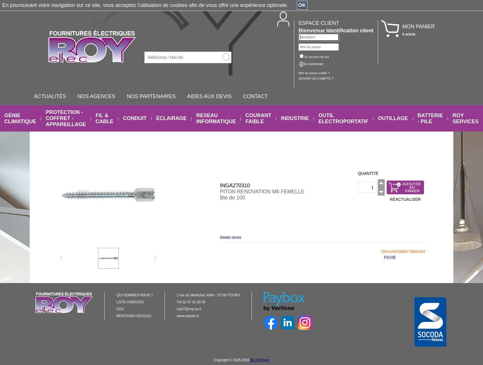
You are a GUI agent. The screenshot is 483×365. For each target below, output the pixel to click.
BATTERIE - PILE (430, 118)
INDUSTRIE (295, 118)
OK (302, 5)
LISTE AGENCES (130, 302)
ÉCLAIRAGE (171, 118)
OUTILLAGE (393, 118)
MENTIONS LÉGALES (133, 316)
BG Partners (259, 360)
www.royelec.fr (188, 316)
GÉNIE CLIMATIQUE (20, 118)
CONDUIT (135, 118)
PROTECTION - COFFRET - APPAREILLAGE (66, 118)
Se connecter (313, 64)
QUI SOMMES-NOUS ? (134, 295)
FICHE (390, 257)
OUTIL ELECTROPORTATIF (343, 118)
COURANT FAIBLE (258, 118)
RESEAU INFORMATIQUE (216, 118)
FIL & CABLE (105, 118)
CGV (120, 309)
